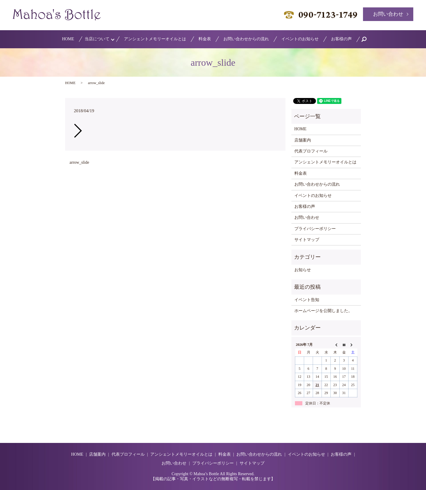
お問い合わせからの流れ (246, 39)
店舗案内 (302, 140)
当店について (97, 39)
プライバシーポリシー (315, 228)
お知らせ (302, 270)
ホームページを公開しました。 (323, 311)
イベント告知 (306, 300)
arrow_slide (79, 162)
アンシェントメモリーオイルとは (155, 39)
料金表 (205, 39)
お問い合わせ (388, 14)
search (367, 39)
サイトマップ (306, 239)
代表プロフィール (310, 151)
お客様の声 (341, 39)
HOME (68, 39)
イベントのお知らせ (300, 39)
